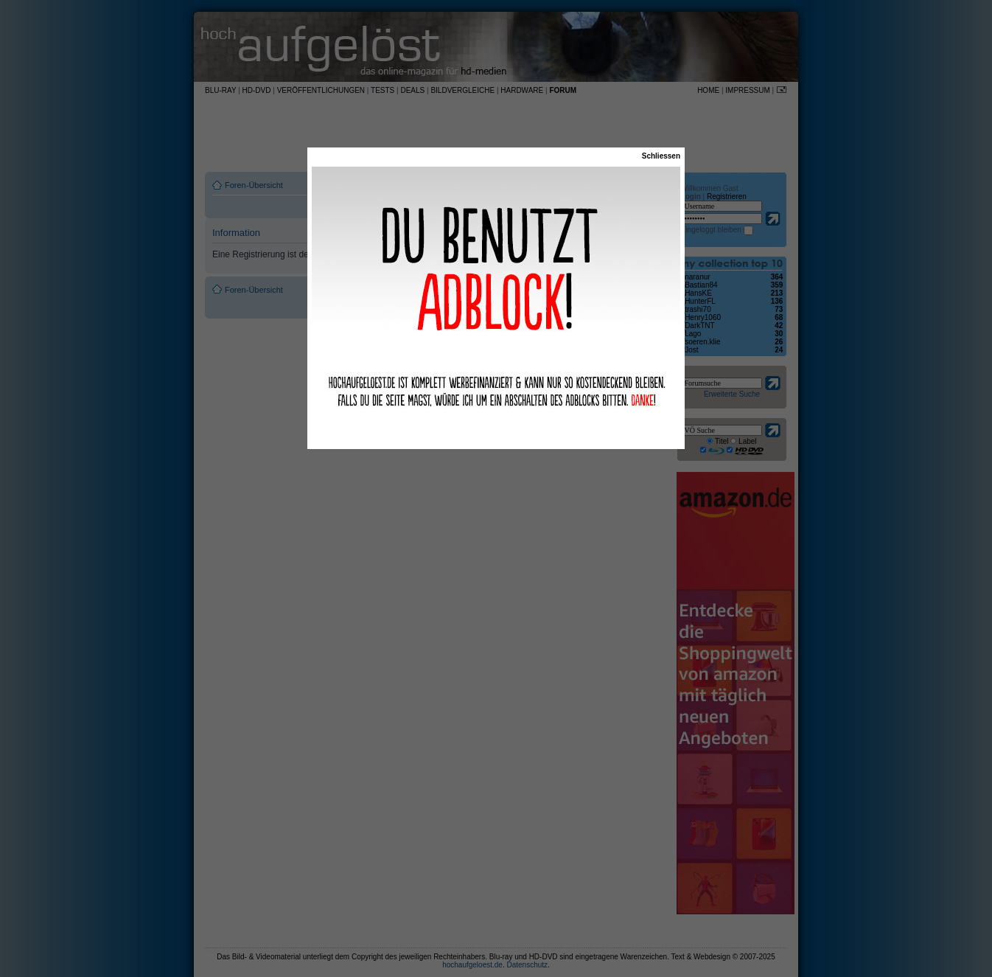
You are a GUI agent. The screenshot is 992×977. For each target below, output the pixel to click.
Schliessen (661, 156)
